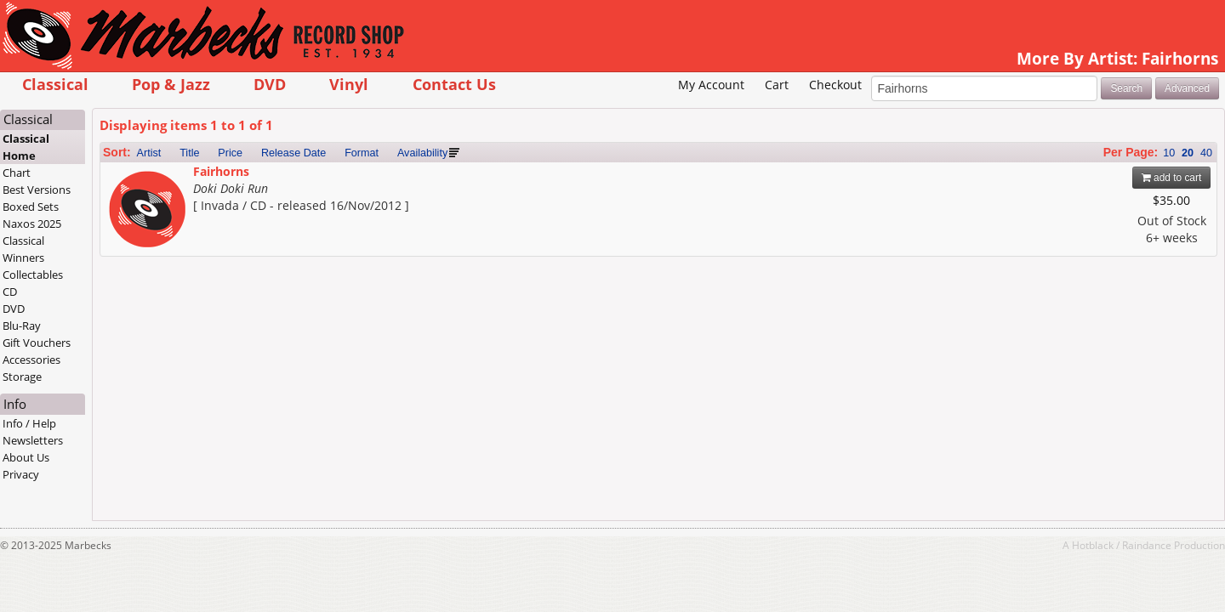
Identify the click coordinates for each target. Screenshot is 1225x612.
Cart (679, 111)
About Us (124, 483)
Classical (153, 83)
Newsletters (131, 466)
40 (1108, 179)
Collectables (131, 301)
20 (1090, 179)
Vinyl (447, 83)
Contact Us (552, 83)
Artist (247, 179)
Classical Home (124, 173)
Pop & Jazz (269, 83)
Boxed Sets (129, 233)
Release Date (391, 179)
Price (328, 179)
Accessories (130, 386)
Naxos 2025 (130, 250)
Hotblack (995, 571)
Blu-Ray (120, 352)
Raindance (1049, 571)
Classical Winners (122, 275)
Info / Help (128, 449)
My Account (613, 111)
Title (287, 179)
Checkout (736, 111)
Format (459, 179)
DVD (367, 83)
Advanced (1089, 114)
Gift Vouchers (135, 369)
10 (1071, 179)
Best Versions (135, 216)
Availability (520, 179)
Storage (120, 403)
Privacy (119, 500)
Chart (115, 199)
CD (108, 318)
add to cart (1074, 204)
